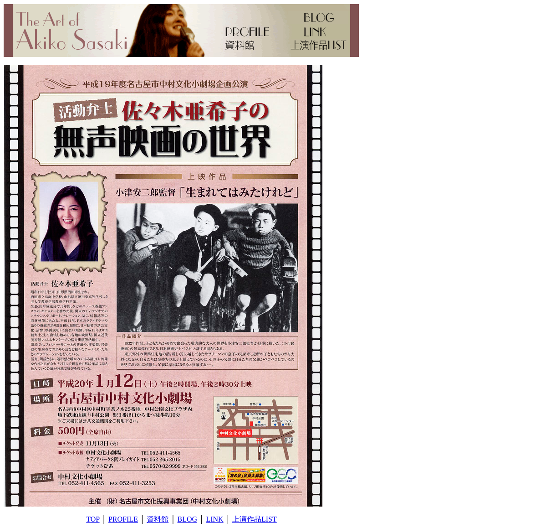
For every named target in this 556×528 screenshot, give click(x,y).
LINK (214, 519)
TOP (92, 519)
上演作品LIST (254, 519)
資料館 (157, 519)
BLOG (188, 519)
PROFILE (123, 519)
